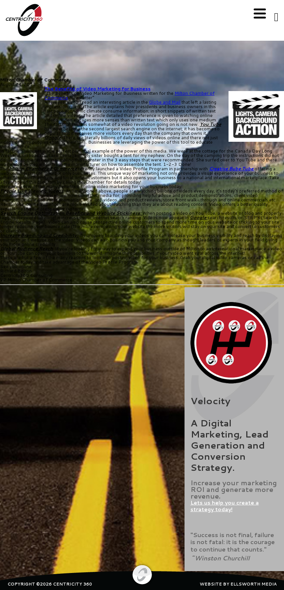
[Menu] (260, 14)
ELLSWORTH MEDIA (253, 584)
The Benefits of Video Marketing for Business (97, 89)
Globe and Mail (164, 102)
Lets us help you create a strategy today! (224, 506)
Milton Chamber (192, 93)
